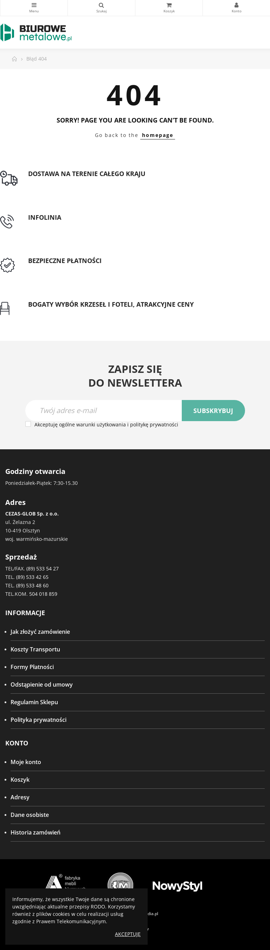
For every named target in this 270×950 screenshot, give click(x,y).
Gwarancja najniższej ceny (62, 313)
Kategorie (34, 5)
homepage (157, 135)
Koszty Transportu (35, 649)
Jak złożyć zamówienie (40, 632)
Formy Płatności (32, 667)
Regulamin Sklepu (34, 702)
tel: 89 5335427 (48, 226)
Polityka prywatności (38, 720)
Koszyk (20, 779)
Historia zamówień (35, 832)
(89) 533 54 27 (42, 568)
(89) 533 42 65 (32, 577)
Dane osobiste (30, 815)
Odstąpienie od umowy (42, 684)
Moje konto (26, 762)
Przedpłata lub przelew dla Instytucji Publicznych (92, 269)
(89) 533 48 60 (32, 585)
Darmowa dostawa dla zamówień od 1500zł (85, 182)
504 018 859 (43, 593)
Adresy (20, 797)
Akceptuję (128, 934)
